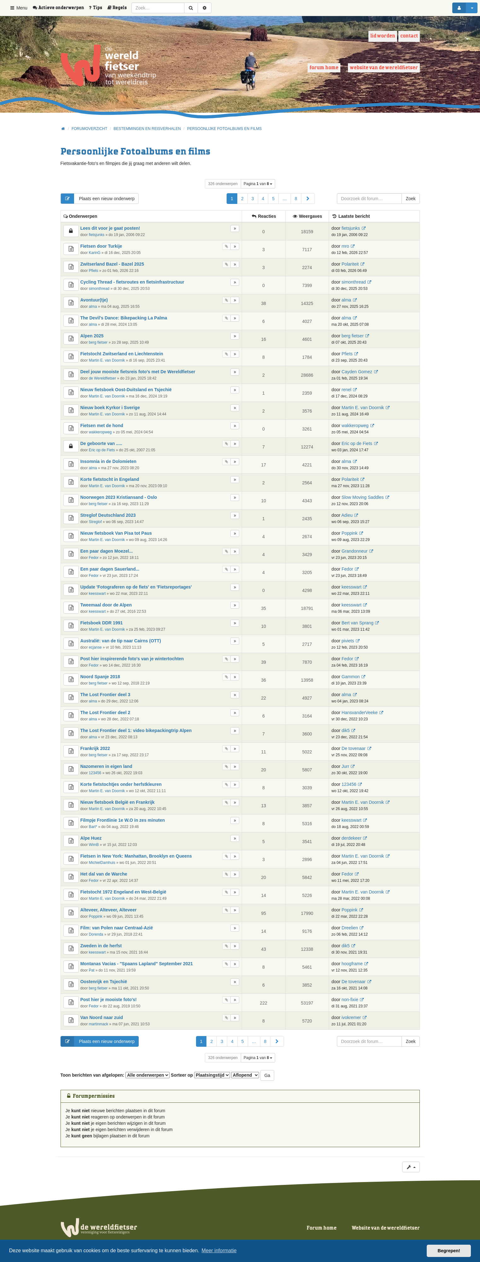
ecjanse (95, 647)
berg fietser (98, 342)
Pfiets (93, 270)
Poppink (350, 533)
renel (346, 389)
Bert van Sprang (357, 622)
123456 (95, 773)
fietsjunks (97, 235)
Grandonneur (355, 551)
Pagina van (258, 184)
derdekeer (351, 838)
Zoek (410, 198)
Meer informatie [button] (218, 1250)
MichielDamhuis (102, 862)
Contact (409, 36)
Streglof (95, 522)
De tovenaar (354, 748)
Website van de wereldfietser (384, 67)
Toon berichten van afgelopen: (115, 1075)
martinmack (98, 1024)
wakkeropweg (100, 432)
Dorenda (96, 934)
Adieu (347, 515)
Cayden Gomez (357, 371)
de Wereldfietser (102, 378)
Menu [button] (18, 7)
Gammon (351, 676)
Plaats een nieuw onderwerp (98, 199)
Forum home (323, 67)
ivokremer (351, 1017)
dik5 (346, 730)
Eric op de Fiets (102, 450)
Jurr (345, 766)
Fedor (94, 557)
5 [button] (273, 198)
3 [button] (253, 198)
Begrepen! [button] (449, 1250)
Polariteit (350, 264)
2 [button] (242, 198)
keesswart (97, 593)
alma (93, 306)
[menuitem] (60, 8)
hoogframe (352, 963)
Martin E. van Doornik (107, 360)
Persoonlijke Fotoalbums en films (136, 152)
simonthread (99, 288)
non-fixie (350, 999)
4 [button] (263, 198)
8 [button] (296, 198)
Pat (92, 970)
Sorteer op (200, 1075)
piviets (348, 640)
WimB (94, 844)
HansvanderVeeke (360, 712)
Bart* (93, 827)
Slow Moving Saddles (363, 497)
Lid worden (382, 36)
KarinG (95, 253)
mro (345, 246)
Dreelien (350, 927)
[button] (308, 198)
